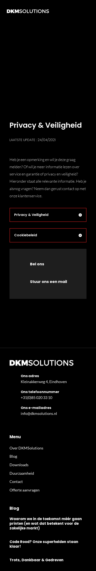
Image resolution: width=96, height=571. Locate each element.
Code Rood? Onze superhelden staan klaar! (44, 544)
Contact (16, 481)
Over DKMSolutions (26, 448)
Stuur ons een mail (48, 281)
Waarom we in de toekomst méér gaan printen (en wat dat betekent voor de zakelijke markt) (46, 523)
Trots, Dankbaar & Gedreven (36, 560)
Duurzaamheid (22, 473)
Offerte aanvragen (25, 490)
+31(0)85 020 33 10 (36, 397)
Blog (13, 456)
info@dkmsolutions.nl (39, 413)
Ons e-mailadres (36, 407)
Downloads (19, 464)
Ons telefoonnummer (40, 391)
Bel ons (37, 264)
